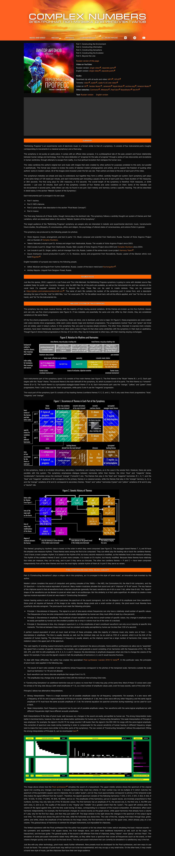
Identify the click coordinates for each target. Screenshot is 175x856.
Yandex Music (94, 86)
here (74, 731)
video (86, 83)
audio (93, 83)
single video (94, 68)
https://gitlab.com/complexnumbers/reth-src (44, 291)
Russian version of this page (87, 61)
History (55, 38)
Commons (94, 90)
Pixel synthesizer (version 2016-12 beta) (100, 660)
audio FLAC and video (107, 83)
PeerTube (114, 90)
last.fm (135, 90)
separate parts (108, 68)
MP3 (110, 79)
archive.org (130, 86)
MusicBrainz (125, 90)
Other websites (87, 38)
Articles (69, 38)
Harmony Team (126, 250)
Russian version (87, 95)
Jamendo (107, 86)
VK (85, 86)
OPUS (116, 79)
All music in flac (110, 38)
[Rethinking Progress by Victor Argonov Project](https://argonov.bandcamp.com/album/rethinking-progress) (87, 116)
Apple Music (118, 86)
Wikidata (104, 90)
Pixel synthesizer (59, 787)
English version (102, 95)
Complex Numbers (50, 240)
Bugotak (35, 257)
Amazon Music (143, 86)
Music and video (37, 38)
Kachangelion (108, 267)
